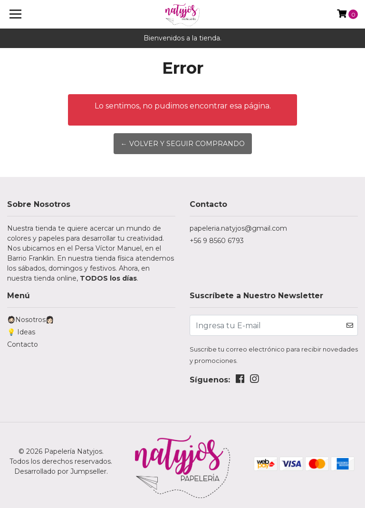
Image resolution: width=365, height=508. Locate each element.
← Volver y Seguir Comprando (183, 143)
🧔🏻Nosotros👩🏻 (30, 319)
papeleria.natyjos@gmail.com (238, 228)
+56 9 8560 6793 (217, 240)
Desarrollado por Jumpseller (60, 471)
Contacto (22, 344)
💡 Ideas (21, 332)
